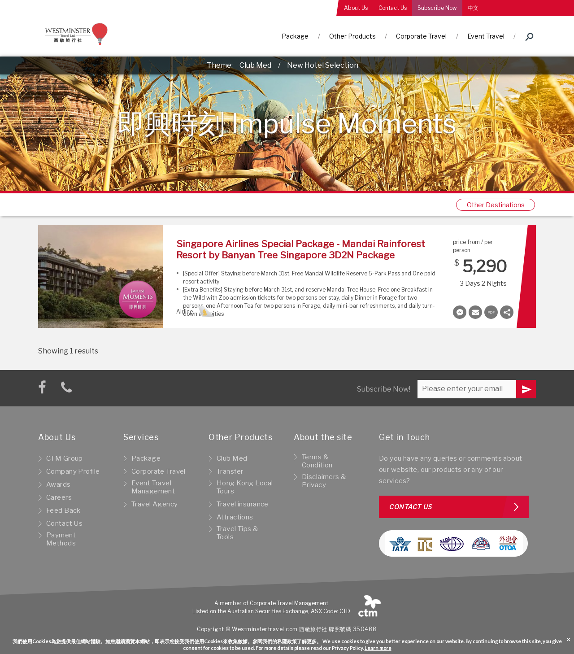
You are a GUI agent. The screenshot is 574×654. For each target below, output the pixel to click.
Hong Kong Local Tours (245, 487)
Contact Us (392, 7)
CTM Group (64, 458)
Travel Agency (154, 504)
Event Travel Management (153, 487)
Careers (59, 497)
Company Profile (73, 471)
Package (295, 36)
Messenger (459, 312)
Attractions (235, 517)
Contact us (410, 506)
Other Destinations (496, 205)
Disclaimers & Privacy (324, 481)
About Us (356, 7)
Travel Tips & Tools (238, 533)
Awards (58, 484)
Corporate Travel (421, 36)
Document (491, 312)
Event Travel (485, 36)
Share (506, 312)
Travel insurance (243, 504)
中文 (473, 7)
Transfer (230, 471)
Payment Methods (61, 539)
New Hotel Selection (322, 65)
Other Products (352, 36)
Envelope (475, 312)
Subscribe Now (437, 7)
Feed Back (63, 510)
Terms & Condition (317, 461)
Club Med (255, 65)
